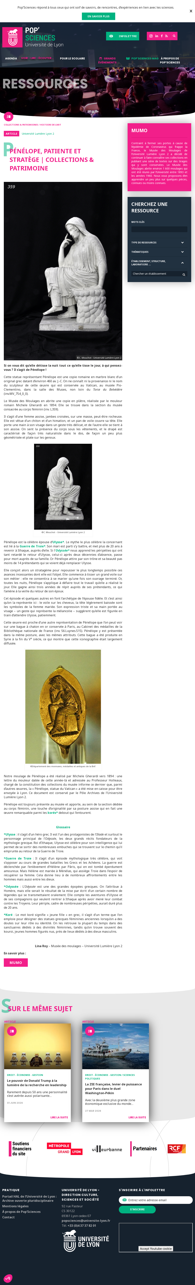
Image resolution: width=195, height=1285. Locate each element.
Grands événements (107, 60)
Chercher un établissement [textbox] (149, 273)
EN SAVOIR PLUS (98, 16)
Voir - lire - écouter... (37, 58)
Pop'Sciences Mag (145, 58)
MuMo (16, 962)
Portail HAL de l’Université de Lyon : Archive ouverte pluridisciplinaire (29, 1198)
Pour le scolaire (72, 58)
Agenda (11, 58)
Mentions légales (15, 1206)
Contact (8, 1217)
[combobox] (159, 273)
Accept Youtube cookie (156, 1249)
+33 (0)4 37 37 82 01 (82, 1225)
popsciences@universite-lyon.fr (86, 1221)
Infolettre (128, 36)
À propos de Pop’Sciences (170, 60)
